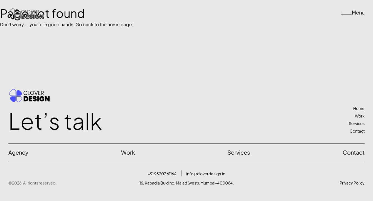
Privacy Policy (352, 183)
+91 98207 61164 (162, 173)
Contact (357, 131)
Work (360, 116)
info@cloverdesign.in (205, 173)
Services (357, 123)
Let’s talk (55, 121)
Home (359, 108)
